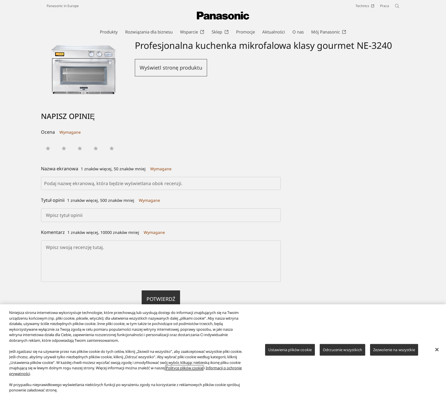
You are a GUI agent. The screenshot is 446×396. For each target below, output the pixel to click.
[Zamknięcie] (437, 349)
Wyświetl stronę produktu (171, 67)
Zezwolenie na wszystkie (394, 349)
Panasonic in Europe (63, 5)
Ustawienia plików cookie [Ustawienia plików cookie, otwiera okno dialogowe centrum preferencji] (290, 349)
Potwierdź (160, 299)
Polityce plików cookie (184, 367)
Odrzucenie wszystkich (342, 349)
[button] (48, 148)
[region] (223, 350)
